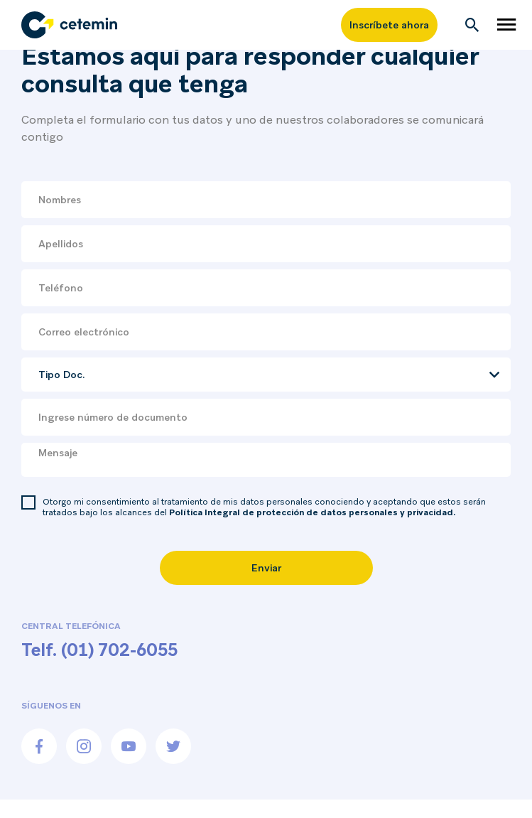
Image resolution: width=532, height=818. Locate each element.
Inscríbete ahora (389, 25)
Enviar (266, 568)
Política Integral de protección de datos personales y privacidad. (312, 512)
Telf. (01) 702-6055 (99, 650)
